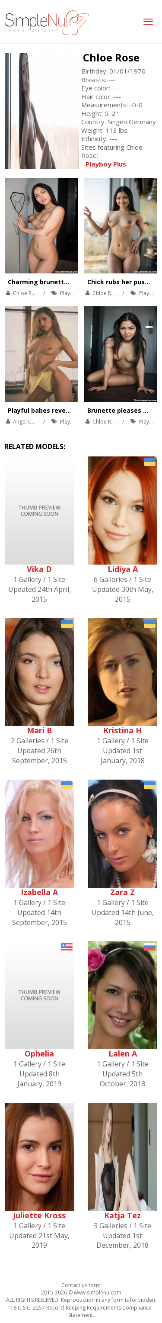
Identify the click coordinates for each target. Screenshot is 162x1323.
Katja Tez (122, 1215)
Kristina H (122, 730)
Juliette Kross (39, 1215)
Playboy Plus (75, 293)
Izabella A (39, 892)
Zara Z (122, 892)
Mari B (39, 730)
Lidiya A (123, 569)
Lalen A (122, 1053)
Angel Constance (33, 421)
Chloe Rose (111, 57)
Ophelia (39, 1053)
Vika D (39, 569)
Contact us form (81, 1285)
